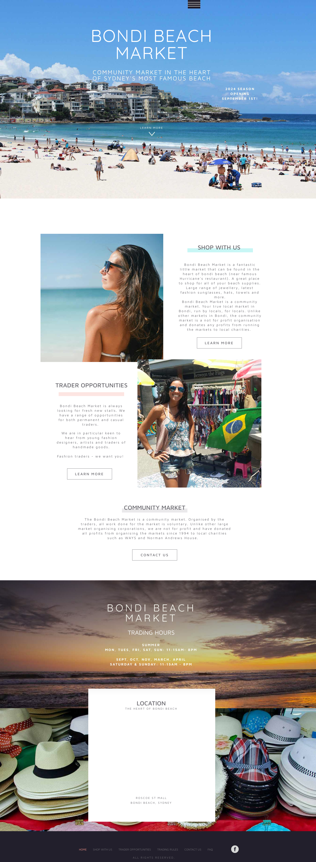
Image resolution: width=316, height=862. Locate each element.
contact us (155, 555)
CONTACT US (192, 849)
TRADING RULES (167, 849)
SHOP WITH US (102, 849)
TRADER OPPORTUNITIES (134, 849)
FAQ (210, 849)
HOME (83, 849)
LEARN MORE (151, 127)
